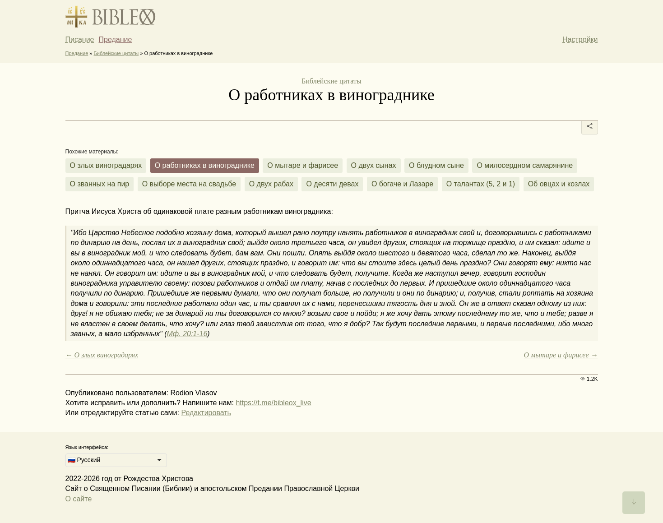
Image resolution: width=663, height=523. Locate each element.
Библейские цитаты (116, 53)
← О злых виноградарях (102, 355)
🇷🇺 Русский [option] (84, 459)
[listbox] (116, 460)
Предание (115, 39)
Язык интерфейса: (87, 447)
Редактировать (206, 413)
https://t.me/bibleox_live (273, 403)
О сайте (78, 499)
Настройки (580, 39)
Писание (79, 39)
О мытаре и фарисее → (561, 355)
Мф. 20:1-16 (187, 334)
